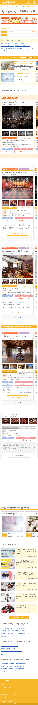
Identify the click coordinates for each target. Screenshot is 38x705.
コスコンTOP (5, 681)
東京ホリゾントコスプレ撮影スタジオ (9, 646)
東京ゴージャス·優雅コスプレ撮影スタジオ (11, 648)
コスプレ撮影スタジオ (14, 534)
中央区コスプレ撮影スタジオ (23, 663)
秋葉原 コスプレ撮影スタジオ (9, 253)
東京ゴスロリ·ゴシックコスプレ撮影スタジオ (11, 651)
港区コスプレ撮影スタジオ (7, 666)
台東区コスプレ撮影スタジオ (21, 668)
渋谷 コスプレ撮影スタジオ (8, 104)
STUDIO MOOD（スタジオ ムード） (12, 514)
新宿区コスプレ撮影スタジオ (20, 666)
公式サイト (34, 425)
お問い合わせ (5, 698)
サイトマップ (5, 691)
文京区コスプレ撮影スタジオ (7, 668)
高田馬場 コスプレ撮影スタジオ (9, 416)
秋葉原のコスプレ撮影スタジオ (22, 46)
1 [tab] (15, 156)
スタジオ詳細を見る (17, 233)
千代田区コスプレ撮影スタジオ (8, 663)
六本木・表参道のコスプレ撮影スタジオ (24, 48)
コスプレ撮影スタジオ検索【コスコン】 (12, 6)
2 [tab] (17, 156)
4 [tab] (21, 156)
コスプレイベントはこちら (8, 701)
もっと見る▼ (4, 50)
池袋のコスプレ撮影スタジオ (7, 46)
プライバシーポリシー (7, 687)
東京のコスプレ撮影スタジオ (7, 43)
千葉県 (9, 373)
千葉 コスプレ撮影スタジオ (8, 338)
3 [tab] (19, 156)
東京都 (8, 140)
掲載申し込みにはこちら (8, 694)
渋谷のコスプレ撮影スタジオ (21, 43)
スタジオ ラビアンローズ (10, 414)
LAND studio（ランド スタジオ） (13, 102)
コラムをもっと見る (19, 617)
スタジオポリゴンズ (9, 251)
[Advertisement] (19, 485)
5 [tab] (22, 156)
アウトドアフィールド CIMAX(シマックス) (16, 336)
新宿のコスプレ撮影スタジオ (7, 48)
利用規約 (3, 684)
